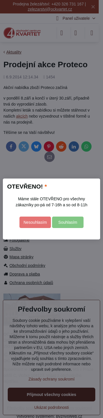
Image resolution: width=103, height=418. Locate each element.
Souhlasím (67, 222)
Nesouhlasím (35, 222)
